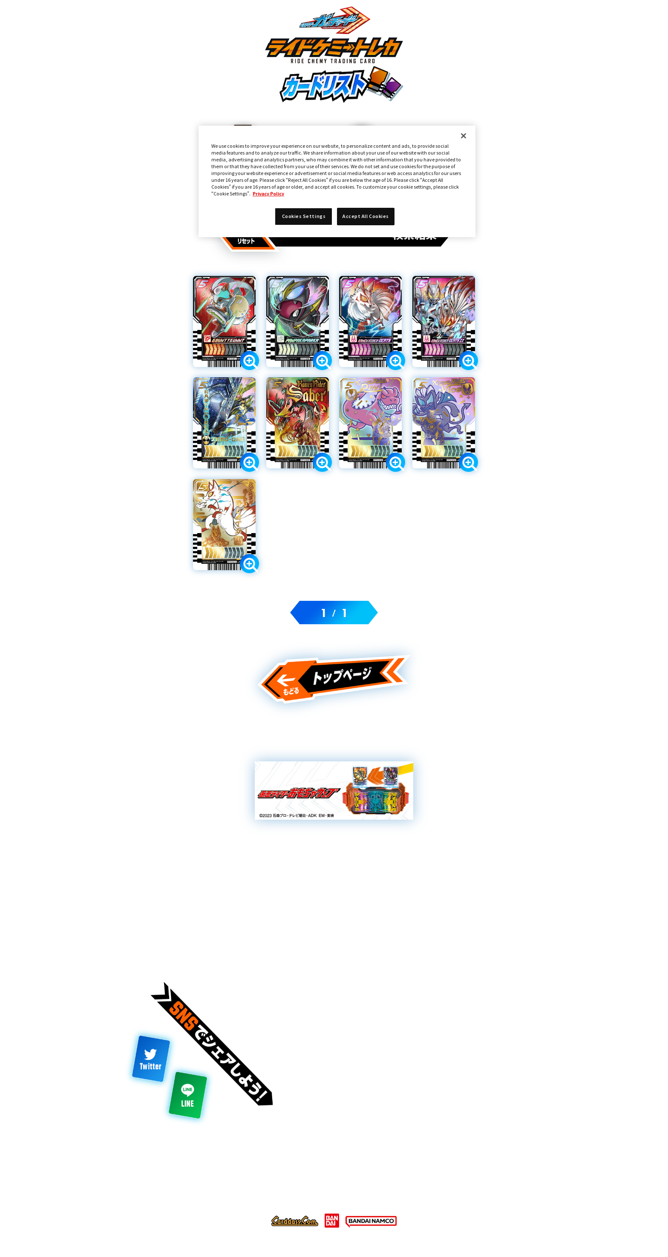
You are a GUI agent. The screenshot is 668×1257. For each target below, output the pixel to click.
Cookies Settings (304, 216)
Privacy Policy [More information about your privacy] (268, 193)
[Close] (463, 135)
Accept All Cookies (366, 216)
